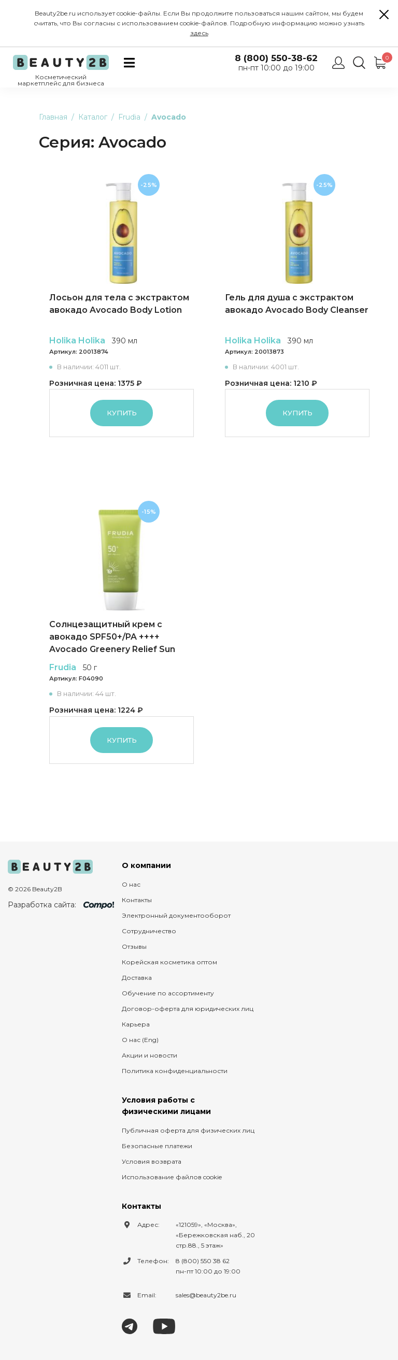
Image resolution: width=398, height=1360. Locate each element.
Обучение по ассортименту (168, 993)
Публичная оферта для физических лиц (188, 1130)
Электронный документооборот (176, 915)
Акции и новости (149, 1055)
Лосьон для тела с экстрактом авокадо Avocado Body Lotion (119, 304)
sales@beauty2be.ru (206, 1295)
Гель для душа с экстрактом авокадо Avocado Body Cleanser (296, 304)
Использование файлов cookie (172, 1177)
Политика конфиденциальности (175, 1071)
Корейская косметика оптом (169, 962)
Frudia (62, 667)
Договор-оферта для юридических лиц (187, 1008)
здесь (199, 33)
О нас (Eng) (140, 1040)
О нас (131, 884)
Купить (122, 413)
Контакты (137, 900)
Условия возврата (151, 1161)
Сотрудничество (149, 931)
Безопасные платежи (157, 1146)
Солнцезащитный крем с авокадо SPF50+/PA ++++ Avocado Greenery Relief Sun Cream (112, 637)
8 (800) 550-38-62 (276, 58)
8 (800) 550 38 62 (203, 1261)
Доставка (137, 977)
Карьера (136, 1024)
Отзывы (134, 946)
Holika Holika (77, 340)
